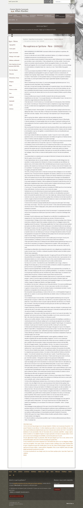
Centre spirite (12, 45)
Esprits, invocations (13, 49)
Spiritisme (11, 94)
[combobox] (62, 1)
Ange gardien (12, 41)
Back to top (70, 500)
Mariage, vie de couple (14, 53)
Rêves (10, 82)
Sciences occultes (13, 86)
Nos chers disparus (13, 67)
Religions (11, 78)
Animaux (11, 105)
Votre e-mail (56, 480)
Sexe (10, 90)
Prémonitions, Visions (14, 74)
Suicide (11, 101)
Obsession (11, 70)
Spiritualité (11, 98)
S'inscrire (57, 486)
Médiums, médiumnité (14, 57)
